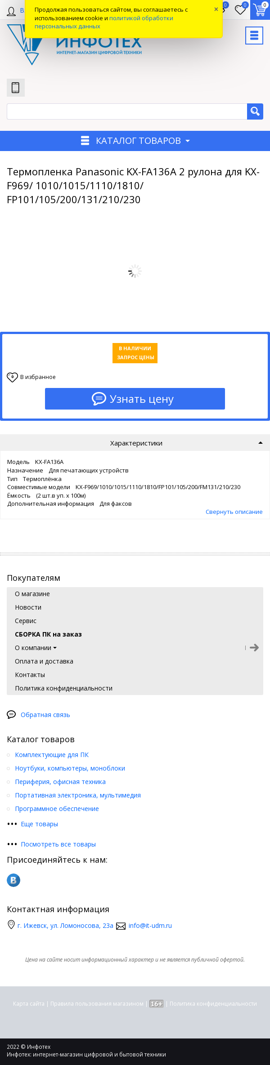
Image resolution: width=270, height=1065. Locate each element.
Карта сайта (29, 1003)
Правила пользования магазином (97, 1003)
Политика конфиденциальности (213, 1003)
